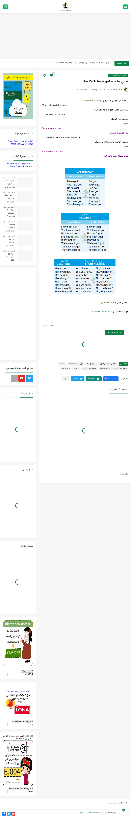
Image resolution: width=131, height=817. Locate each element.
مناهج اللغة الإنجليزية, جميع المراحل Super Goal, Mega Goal (84, 63)
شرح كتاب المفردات (118, 802)
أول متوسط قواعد (75, 364)
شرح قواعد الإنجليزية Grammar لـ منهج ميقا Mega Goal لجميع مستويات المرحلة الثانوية (9, 184)
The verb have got (94, 100)
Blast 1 (76, 368)
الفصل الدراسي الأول (118, 75)
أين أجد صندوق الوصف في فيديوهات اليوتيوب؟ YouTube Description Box (10, 243)
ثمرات (62, 364)
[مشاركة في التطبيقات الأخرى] (65, 378)
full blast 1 (66, 368)
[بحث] (5, 6)
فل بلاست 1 (105, 368)
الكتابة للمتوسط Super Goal (20, 164)
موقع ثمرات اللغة (89, 368)
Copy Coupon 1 (27, 671)
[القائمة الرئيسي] (125, 6)
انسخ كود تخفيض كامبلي (22, 721)
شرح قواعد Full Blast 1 (102, 312)
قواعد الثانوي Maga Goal (22, 144)
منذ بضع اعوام (8, 178)
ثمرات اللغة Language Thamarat (94, 813)
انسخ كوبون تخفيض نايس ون (20, 789)
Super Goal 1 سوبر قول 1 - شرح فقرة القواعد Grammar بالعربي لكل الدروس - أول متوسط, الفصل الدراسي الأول (9, 199)
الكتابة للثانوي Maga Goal (21, 167)
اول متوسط (91, 364)
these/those (108, 302)
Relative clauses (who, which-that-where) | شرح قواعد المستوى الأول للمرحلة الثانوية (9, 228)
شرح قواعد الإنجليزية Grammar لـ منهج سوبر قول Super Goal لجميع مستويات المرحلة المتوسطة (10, 213)
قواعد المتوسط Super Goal (20, 141)
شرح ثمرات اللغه (120, 368)
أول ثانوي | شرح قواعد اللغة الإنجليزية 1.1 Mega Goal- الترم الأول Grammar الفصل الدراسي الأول (9, 257)
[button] (111, 378)
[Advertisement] (65, 36)
